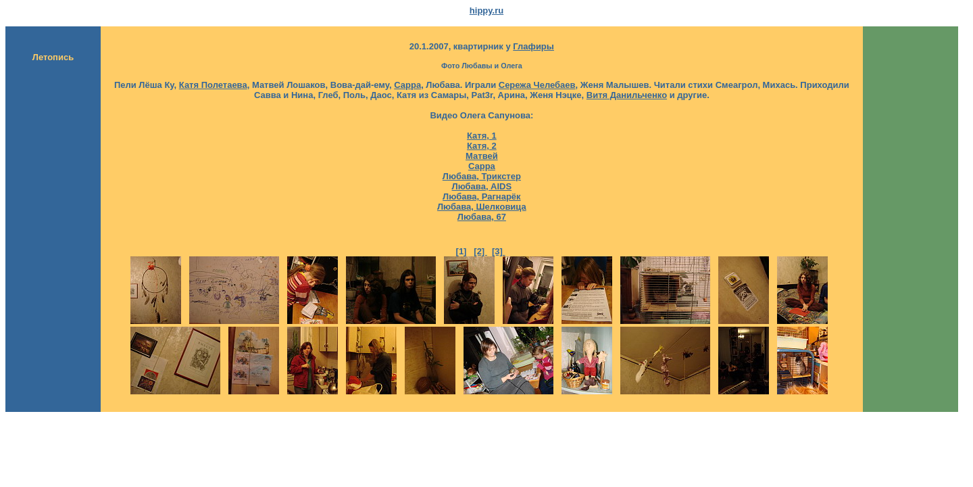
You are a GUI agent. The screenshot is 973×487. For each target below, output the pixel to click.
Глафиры (533, 46)
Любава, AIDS (482, 186)
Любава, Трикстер (482, 176)
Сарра (407, 85)
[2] (480, 251)
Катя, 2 (482, 146)
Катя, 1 (482, 136)
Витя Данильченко (627, 95)
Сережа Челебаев (537, 85)
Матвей (482, 156)
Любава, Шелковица (481, 207)
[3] (498, 251)
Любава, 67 (481, 217)
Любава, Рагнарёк (482, 196)
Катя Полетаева (213, 85)
